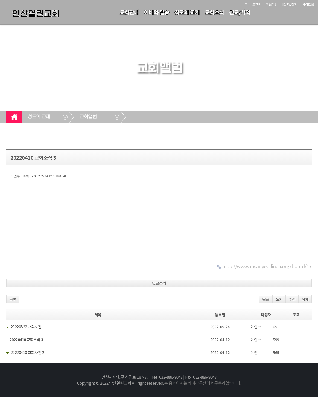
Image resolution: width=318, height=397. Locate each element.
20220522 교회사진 (26, 326)
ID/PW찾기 (289, 4)
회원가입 (272, 4)
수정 (292, 299)
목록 (12, 299)
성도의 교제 (187, 12)
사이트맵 (308, 4)
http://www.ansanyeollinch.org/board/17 (267, 266)
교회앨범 (88, 117)
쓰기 (278, 299)
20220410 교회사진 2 (27, 352)
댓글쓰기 (159, 283)
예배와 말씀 (156, 12)
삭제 (305, 299)
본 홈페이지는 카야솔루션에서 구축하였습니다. (202, 383)
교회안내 (129, 12)
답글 (265, 299)
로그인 (256, 4)
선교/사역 (239, 12)
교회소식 (214, 12)
